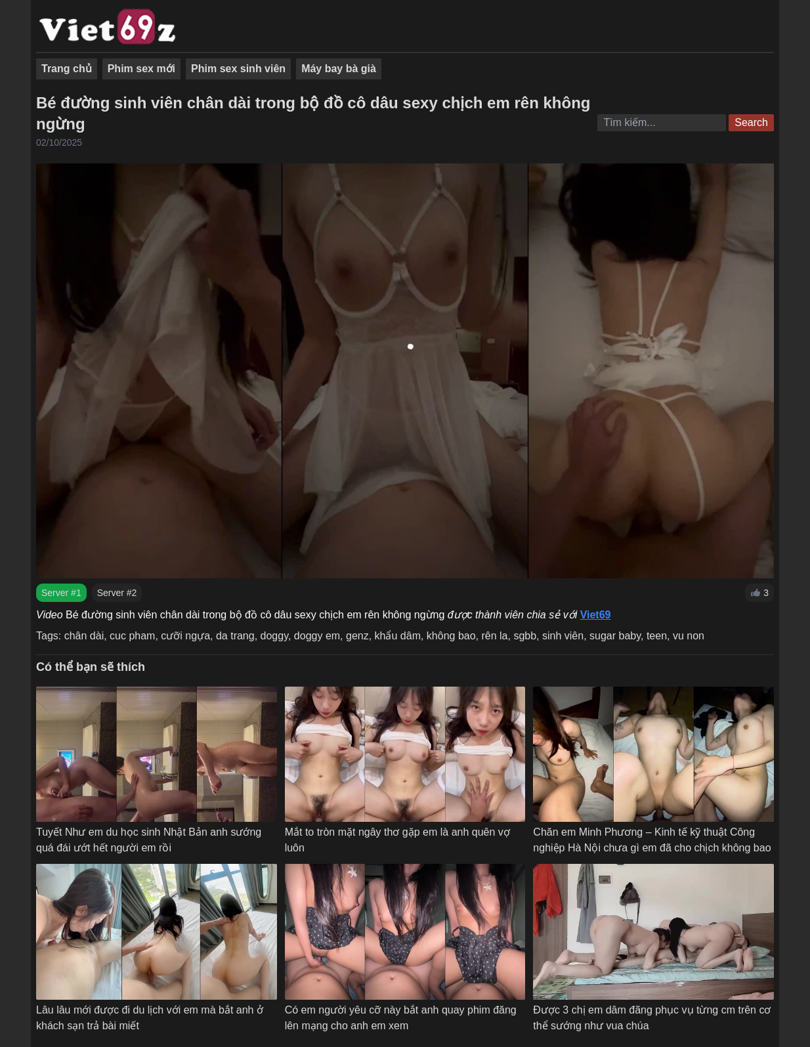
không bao (451, 635)
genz (357, 635)
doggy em (317, 635)
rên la (494, 635)
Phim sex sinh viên (238, 68)
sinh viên (563, 635)
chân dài (84, 635)
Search (751, 122)
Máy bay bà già (338, 68)
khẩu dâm (398, 635)
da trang (235, 635)
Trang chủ (66, 68)
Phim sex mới (141, 68)
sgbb (524, 635)
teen (657, 635)
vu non (688, 635)
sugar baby (615, 635)
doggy (274, 635)
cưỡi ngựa (185, 635)
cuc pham (132, 635)
